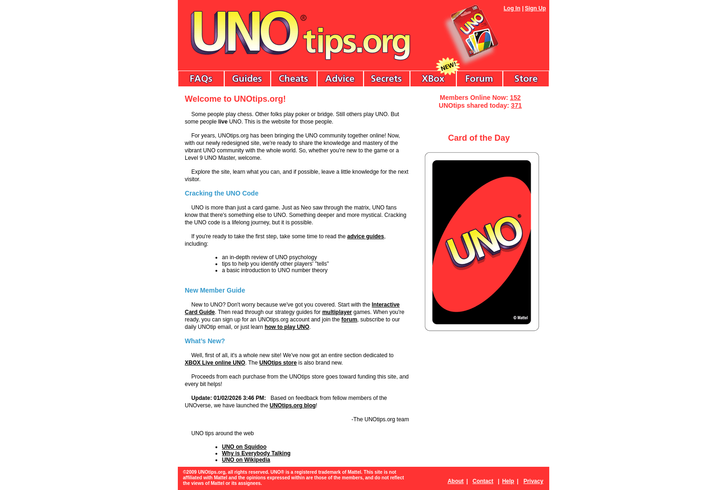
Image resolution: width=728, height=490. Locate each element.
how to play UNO (287, 327)
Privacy (533, 481)
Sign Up (535, 8)
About (456, 481)
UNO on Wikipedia (246, 460)
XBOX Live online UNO (215, 362)
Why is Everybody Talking (256, 453)
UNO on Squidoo (244, 447)
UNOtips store (278, 362)
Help (508, 481)
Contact (483, 481)
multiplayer (337, 312)
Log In (512, 8)
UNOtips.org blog (293, 405)
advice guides (365, 236)
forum (349, 319)
